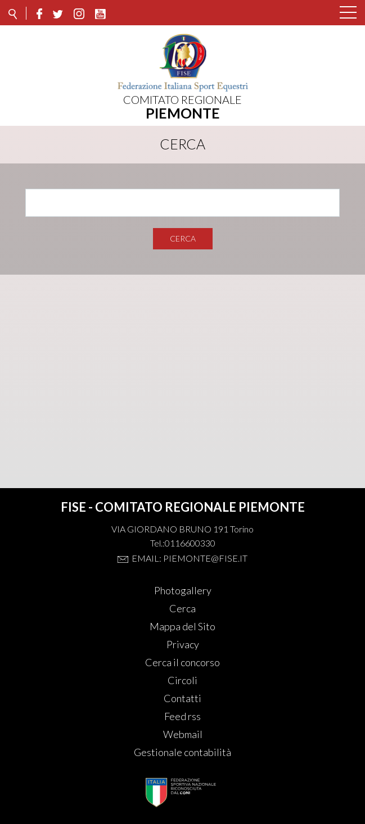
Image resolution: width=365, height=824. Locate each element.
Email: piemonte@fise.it (189, 558)
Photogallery (182, 590)
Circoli (182, 680)
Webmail (182, 734)
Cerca (183, 238)
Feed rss (182, 716)
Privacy (182, 644)
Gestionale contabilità (182, 752)
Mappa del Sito (182, 626)
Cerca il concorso (182, 662)
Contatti (182, 698)
